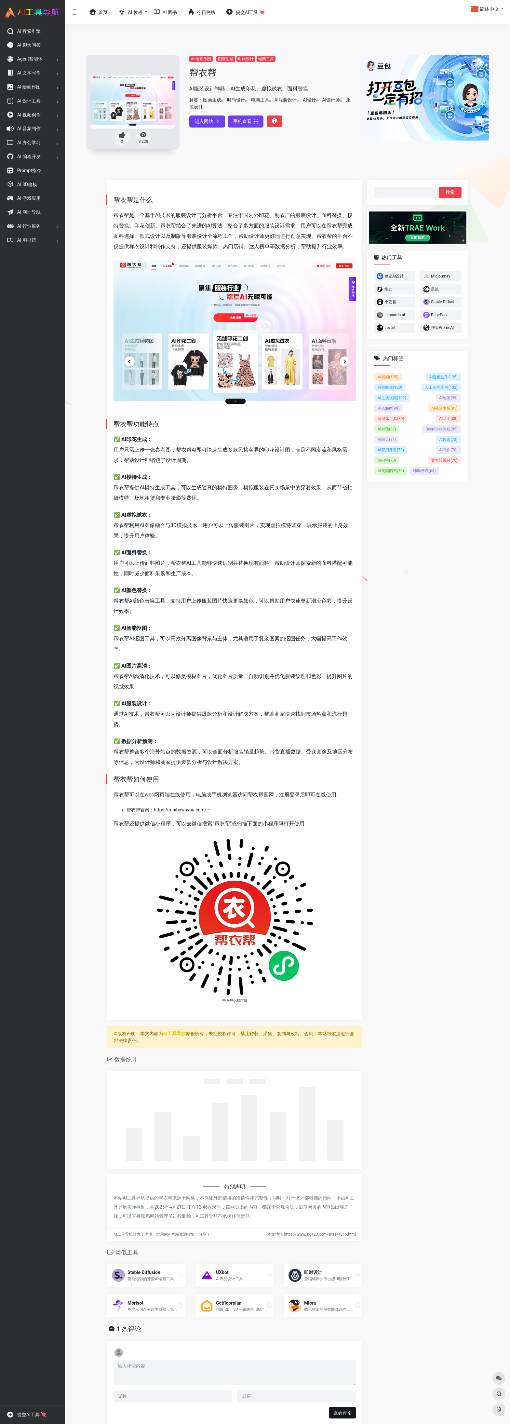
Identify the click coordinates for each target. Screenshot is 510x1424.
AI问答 (387, 460)
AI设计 (309, 99)
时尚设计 (246, 59)
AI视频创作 (443, 377)
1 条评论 (128, 1329)
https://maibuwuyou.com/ (180, 809)
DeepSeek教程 (441, 429)
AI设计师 (331, 99)
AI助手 (448, 418)
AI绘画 (448, 398)
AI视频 (388, 377)
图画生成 (226, 59)
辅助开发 (424, 470)
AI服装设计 (285, 99)
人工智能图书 (441, 387)
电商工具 (266, 59)
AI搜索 (448, 439)
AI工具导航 (174, 1033)
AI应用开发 (391, 450)
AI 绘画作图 (201, 59)
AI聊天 (387, 439)
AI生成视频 (392, 398)
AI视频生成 (444, 408)
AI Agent (388, 408)
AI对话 (387, 429)
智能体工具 (391, 418)
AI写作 (448, 450)
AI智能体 (390, 387)
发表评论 (342, 1412)
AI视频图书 (391, 470)
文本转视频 (444, 460)
